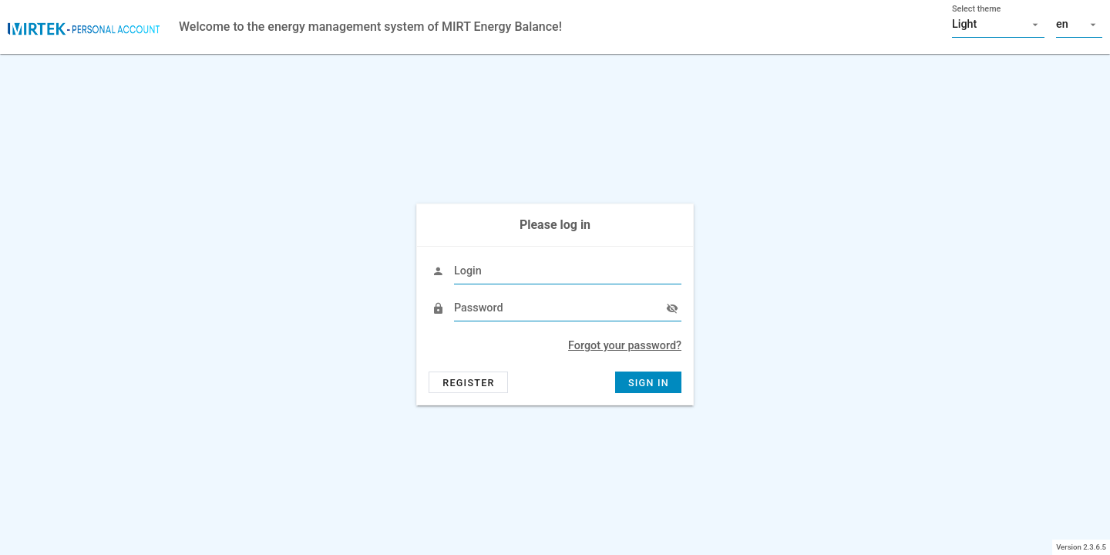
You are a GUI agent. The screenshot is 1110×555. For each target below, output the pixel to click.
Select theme (976, 9)
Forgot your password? (624, 345)
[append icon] (672, 308)
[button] (998, 24)
